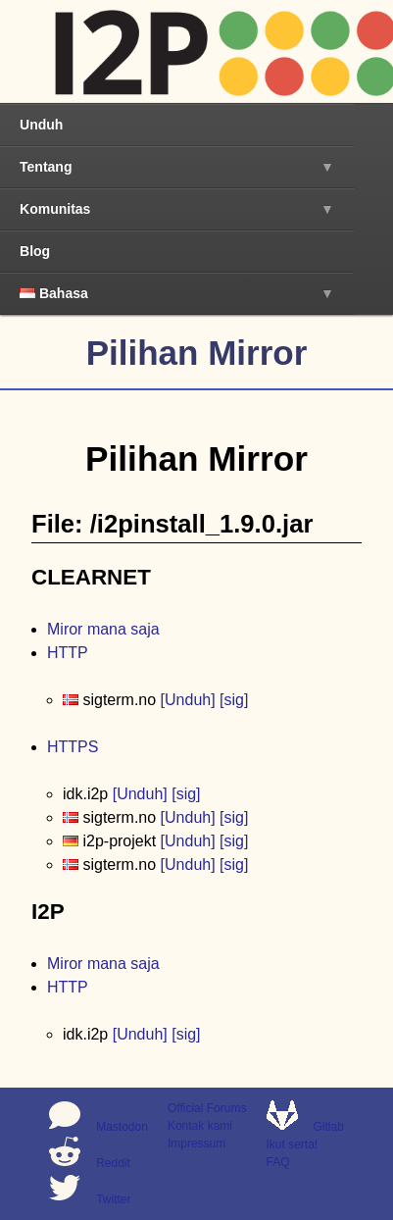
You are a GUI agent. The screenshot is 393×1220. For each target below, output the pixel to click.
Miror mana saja (103, 629)
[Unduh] (188, 699)
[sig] (234, 699)
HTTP (67, 652)
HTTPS (72, 746)
